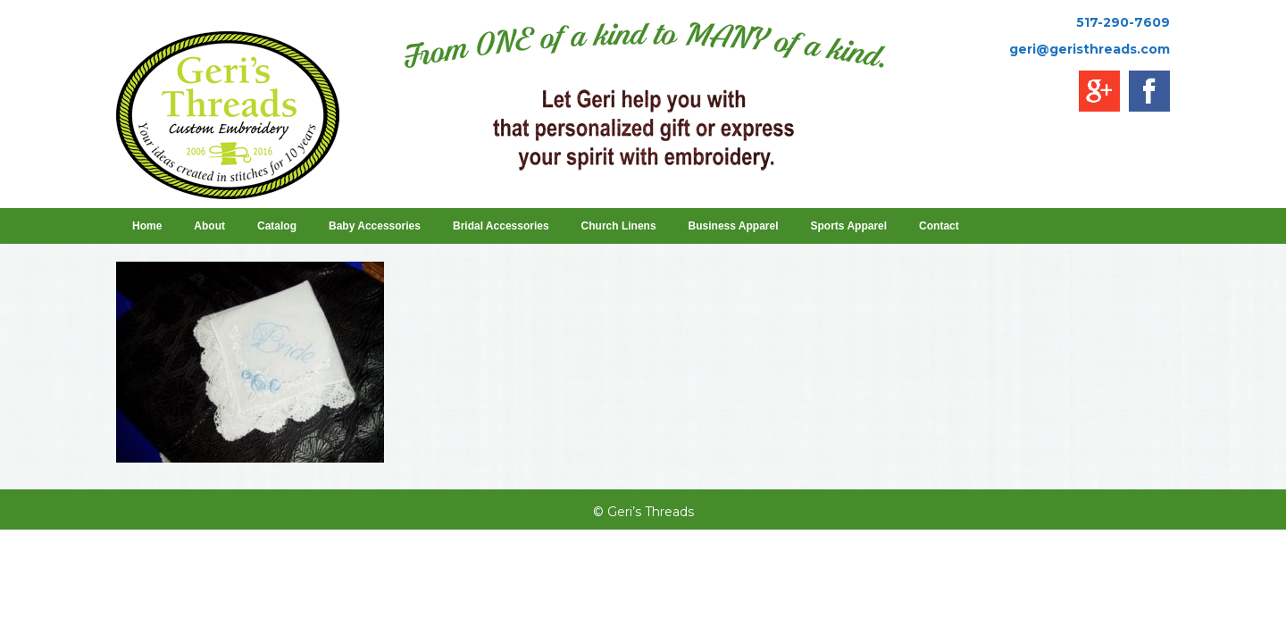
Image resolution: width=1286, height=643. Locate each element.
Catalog (276, 226)
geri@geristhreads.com (1089, 49)
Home (147, 226)
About (209, 226)
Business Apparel (734, 226)
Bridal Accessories (501, 226)
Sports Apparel (849, 226)
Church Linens (618, 226)
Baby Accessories (375, 226)
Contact (939, 226)
